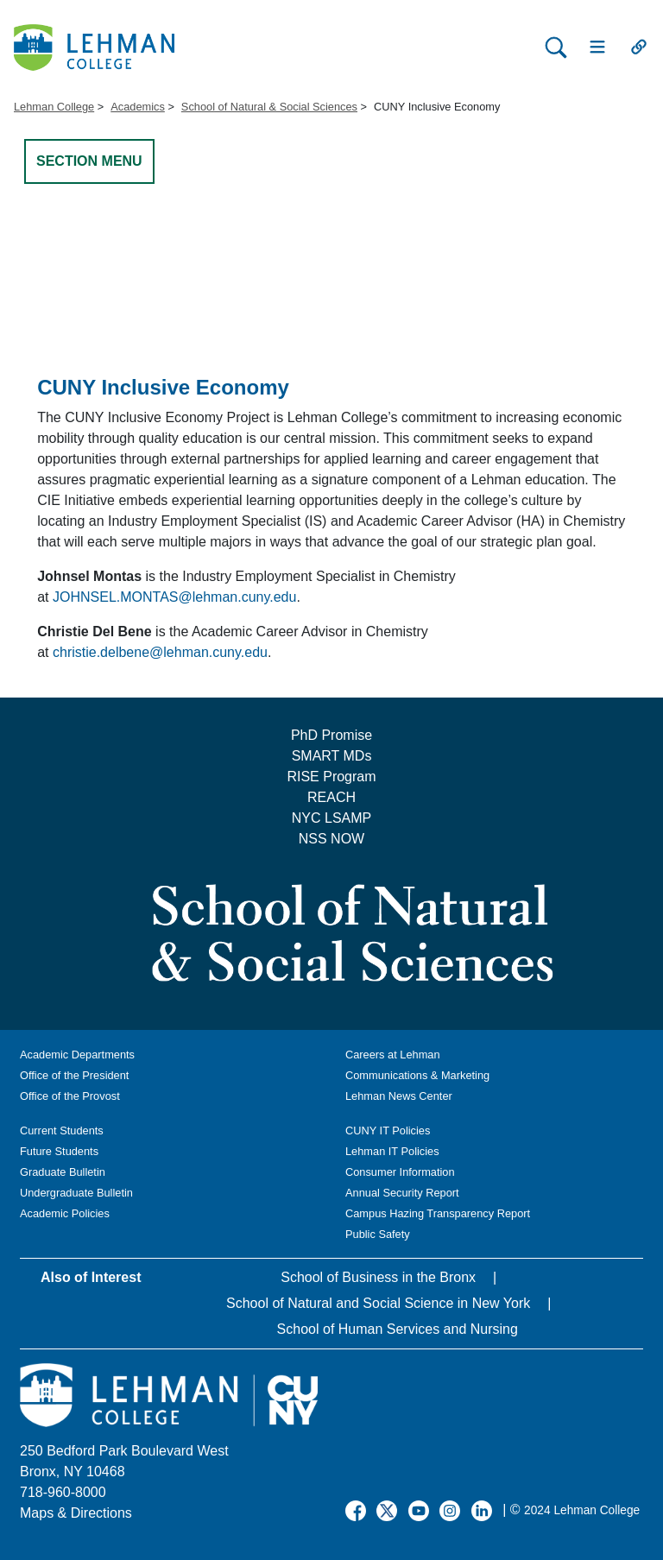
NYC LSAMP (331, 818)
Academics (137, 106)
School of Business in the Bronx (378, 1277)
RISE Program (331, 776)
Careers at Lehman (392, 1054)
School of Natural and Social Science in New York (378, 1303)
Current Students (62, 1130)
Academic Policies (65, 1213)
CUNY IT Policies (387, 1130)
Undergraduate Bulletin (76, 1192)
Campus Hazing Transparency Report (437, 1213)
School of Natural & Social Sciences (269, 106)
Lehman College (54, 106)
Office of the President (74, 1075)
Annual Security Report (402, 1192)
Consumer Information (400, 1171)
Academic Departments (77, 1054)
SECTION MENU (89, 161)
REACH (331, 797)
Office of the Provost (70, 1095)
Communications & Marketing (417, 1075)
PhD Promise (331, 735)
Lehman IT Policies (392, 1151)
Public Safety (377, 1234)
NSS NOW (331, 838)
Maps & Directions (76, 1513)
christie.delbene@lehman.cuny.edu (160, 652)
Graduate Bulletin (62, 1171)
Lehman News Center (398, 1095)
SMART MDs (332, 755)
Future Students (59, 1151)
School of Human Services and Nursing (397, 1329)
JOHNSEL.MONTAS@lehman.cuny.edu (174, 597)
